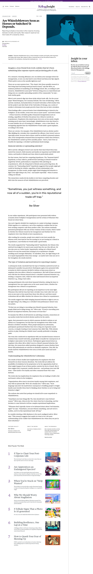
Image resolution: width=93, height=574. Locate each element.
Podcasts (12, 6)
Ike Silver (4, 44)
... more (40, 59)
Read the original (48, 437)
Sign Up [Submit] (87, 73)
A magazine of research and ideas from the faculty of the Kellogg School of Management (46, 10)
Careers (14, 16)
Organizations (6, 16)
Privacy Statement (82, 81)
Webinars (17, 6)
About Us (78, 6)
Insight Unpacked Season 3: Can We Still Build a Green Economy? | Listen (46, 1)
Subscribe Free (84, 6)
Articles (6, 6)
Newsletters (71, 6)
